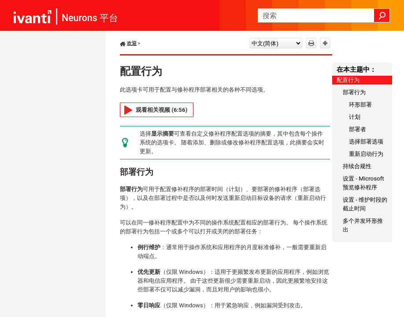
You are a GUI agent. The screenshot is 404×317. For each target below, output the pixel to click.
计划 (354, 117)
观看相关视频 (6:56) (161, 110)
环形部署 (360, 104)
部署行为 (354, 92)
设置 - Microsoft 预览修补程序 (363, 183)
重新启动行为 (366, 154)
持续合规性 (357, 166)
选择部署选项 (366, 141)
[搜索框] (324, 15)
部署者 (357, 129)
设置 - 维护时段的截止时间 (365, 204)
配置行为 (348, 80)
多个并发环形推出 (363, 225)
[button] (382, 15)
